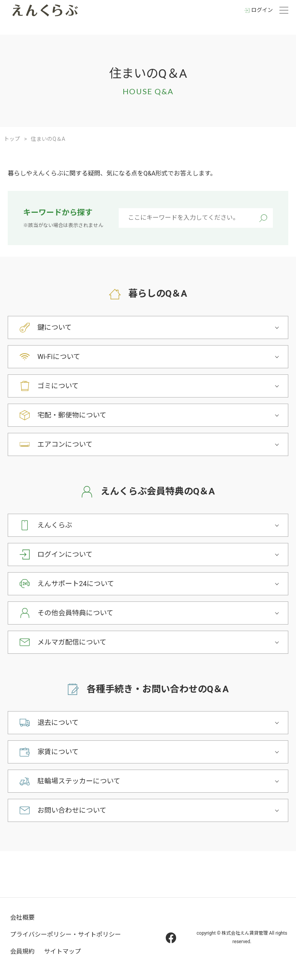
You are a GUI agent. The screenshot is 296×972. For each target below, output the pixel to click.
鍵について (54, 327)
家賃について (58, 752)
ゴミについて (58, 386)
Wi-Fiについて (58, 356)
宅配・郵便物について (71, 415)
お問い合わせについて (71, 810)
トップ (12, 139)
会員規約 (22, 951)
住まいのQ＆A (48, 139)
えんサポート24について (75, 584)
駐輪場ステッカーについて (78, 781)
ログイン (262, 10)
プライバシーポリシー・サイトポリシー (65, 934)
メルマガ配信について (71, 642)
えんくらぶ (54, 525)
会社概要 (22, 917)
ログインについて (64, 554)
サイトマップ (62, 951)
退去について (58, 722)
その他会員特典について (75, 613)
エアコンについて (64, 444)
